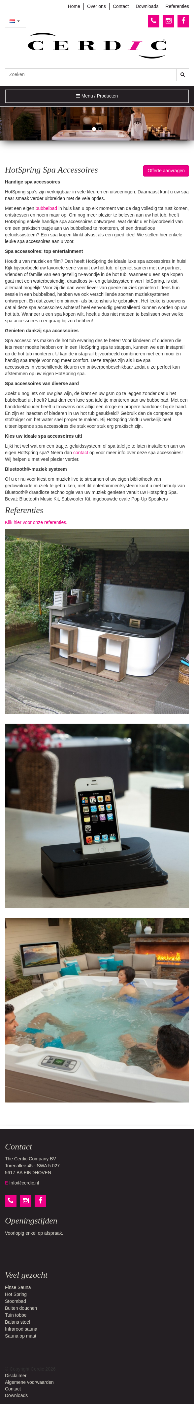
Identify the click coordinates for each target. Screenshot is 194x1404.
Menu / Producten (97, 98)
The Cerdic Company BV (30, 1158)
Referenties (177, 6)
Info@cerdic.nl (24, 1182)
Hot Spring (16, 1294)
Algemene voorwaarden (29, 1382)
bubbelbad (46, 208)
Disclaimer (15, 1375)
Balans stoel (17, 1322)
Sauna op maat (20, 1336)
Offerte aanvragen (166, 170)
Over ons (96, 6)
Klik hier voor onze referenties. (36, 522)
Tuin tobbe (16, 1315)
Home (74, 6)
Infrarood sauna (21, 1329)
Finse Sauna (18, 1287)
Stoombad (15, 1301)
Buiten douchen (21, 1308)
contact (80, 452)
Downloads (147, 6)
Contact (121, 6)
